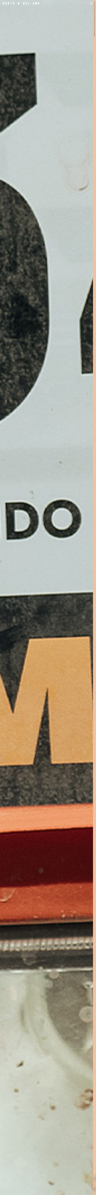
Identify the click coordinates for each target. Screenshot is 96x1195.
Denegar (94, 1189)
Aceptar (94, 1179)
